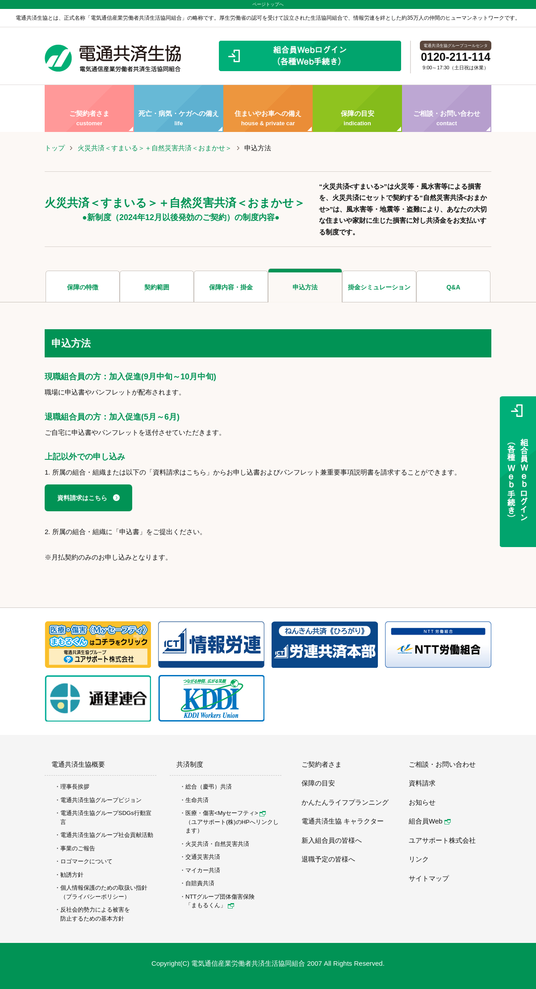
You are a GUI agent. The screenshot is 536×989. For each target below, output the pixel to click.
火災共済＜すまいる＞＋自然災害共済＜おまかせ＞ (155, 148)
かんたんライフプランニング (345, 802)
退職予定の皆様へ (328, 859)
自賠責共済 (199, 883)
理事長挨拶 (74, 786)
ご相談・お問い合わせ (446, 108)
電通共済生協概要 (78, 764)
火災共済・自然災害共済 (217, 843)
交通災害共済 (202, 856)
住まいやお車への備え (268, 108)
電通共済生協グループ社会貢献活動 (106, 835)
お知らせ (422, 802)
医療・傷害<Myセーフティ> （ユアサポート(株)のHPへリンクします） (232, 822)
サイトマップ (429, 878)
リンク (419, 859)
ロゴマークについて (86, 861)
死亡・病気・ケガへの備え (178, 108)
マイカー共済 (202, 870)
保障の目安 (357, 108)
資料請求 (422, 783)
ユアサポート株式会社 (442, 840)
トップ (55, 148)
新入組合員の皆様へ (332, 840)
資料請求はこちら (82, 497)
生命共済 (197, 800)
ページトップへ (268, 4)
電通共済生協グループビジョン (101, 800)
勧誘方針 (72, 874)
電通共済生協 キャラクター (343, 821)
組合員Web (430, 821)
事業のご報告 (77, 848)
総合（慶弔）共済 (208, 786)
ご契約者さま (89, 108)
